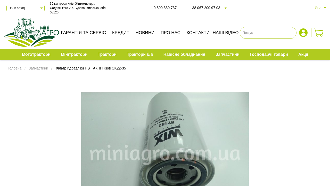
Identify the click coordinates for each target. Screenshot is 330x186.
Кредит (120, 32)
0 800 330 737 (165, 8)
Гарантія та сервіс (83, 32)
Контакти (198, 32)
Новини (145, 32)
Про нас (170, 32)
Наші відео (226, 32)
